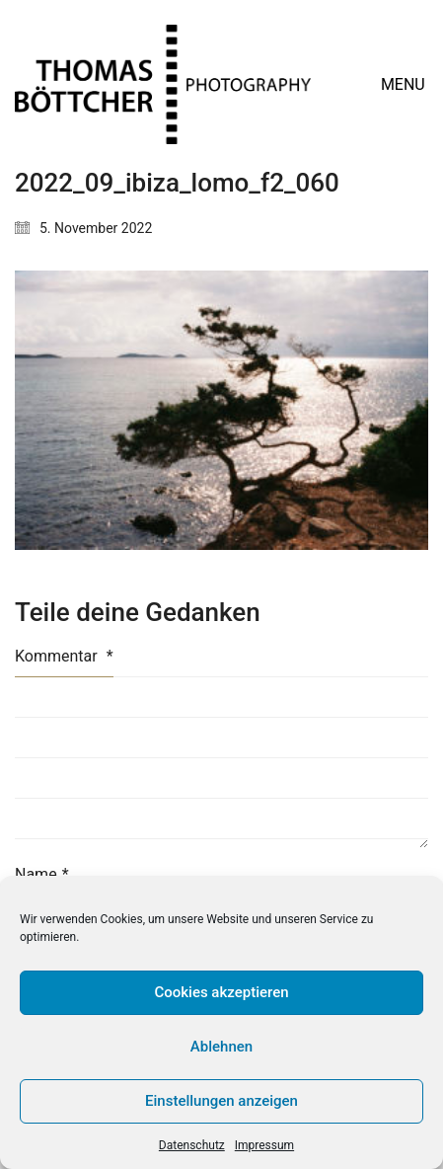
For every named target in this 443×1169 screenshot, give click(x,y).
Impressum (264, 1145)
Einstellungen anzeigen (221, 1101)
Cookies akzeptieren (221, 992)
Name (42, 874)
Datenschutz (192, 1145)
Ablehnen (221, 1046)
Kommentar (64, 656)
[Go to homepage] (163, 84)
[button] (404, 85)
